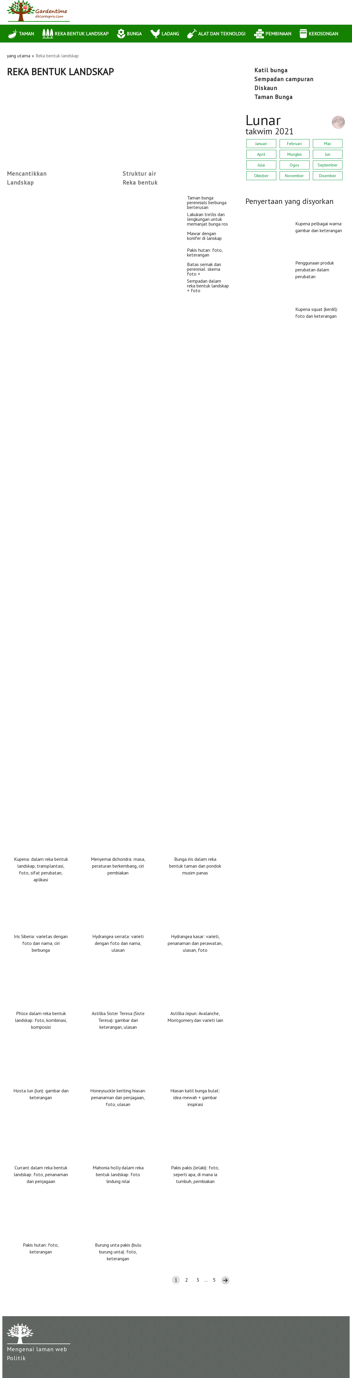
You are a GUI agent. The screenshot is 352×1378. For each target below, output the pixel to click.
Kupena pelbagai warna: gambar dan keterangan (319, 227)
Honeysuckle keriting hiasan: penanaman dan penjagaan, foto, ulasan (118, 1097)
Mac (327, 143)
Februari (294, 143)
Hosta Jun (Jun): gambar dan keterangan (41, 1094)
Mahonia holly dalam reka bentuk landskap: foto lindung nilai (118, 1174)
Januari (261, 143)
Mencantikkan (27, 173)
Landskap (20, 182)
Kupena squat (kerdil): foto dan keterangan (316, 312)
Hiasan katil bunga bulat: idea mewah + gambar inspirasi (195, 1097)
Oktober (261, 175)
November (294, 175)
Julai (261, 165)
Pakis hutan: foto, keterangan (40, 504)
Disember (327, 175)
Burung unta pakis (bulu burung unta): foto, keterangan (118, 1251)
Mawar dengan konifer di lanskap (44, 402)
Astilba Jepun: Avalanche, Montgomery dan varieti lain (195, 1016)
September (328, 165)
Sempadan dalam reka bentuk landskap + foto (59, 707)
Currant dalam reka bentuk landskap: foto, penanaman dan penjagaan (41, 1174)
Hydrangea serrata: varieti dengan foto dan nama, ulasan (118, 943)
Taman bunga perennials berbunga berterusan (58, 198)
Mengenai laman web (37, 1349)
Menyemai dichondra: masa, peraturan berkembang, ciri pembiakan (118, 866)
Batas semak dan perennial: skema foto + (53, 606)
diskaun (265, 88)
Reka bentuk (140, 182)
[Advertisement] (118, 122)
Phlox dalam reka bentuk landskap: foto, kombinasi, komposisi (41, 1020)
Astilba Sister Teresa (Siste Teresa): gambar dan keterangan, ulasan (118, 1020)
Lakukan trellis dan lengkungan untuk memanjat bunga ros (73, 300)
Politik (16, 1358)
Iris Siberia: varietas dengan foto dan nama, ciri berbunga (41, 943)
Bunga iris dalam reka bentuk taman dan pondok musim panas (195, 866)
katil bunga (271, 70)
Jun (327, 154)
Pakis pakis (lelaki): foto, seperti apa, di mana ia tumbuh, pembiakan (195, 1174)
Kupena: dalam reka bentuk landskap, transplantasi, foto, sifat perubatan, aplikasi (41, 869)
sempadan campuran (283, 79)
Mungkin (294, 154)
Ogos (294, 165)
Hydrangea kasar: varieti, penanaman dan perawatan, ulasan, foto (195, 943)
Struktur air (139, 173)
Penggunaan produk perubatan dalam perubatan (314, 269)
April (261, 154)
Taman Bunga (273, 97)
